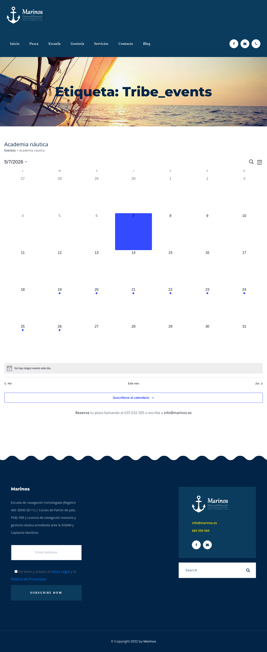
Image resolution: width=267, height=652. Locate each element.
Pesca (33, 43)
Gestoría (77, 43)
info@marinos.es (177, 412)
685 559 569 (200, 530)
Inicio (14, 43)
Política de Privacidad (28, 579)
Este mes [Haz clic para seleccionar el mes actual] (133, 383)
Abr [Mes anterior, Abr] (8, 383)
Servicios (101, 43)
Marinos (149, 641)
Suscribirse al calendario (131, 397)
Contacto (125, 43)
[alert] (133, 368)
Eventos (10, 150)
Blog (146, 43)
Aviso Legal (60, 571)
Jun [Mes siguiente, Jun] (259, 383)
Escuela (54, 43)
